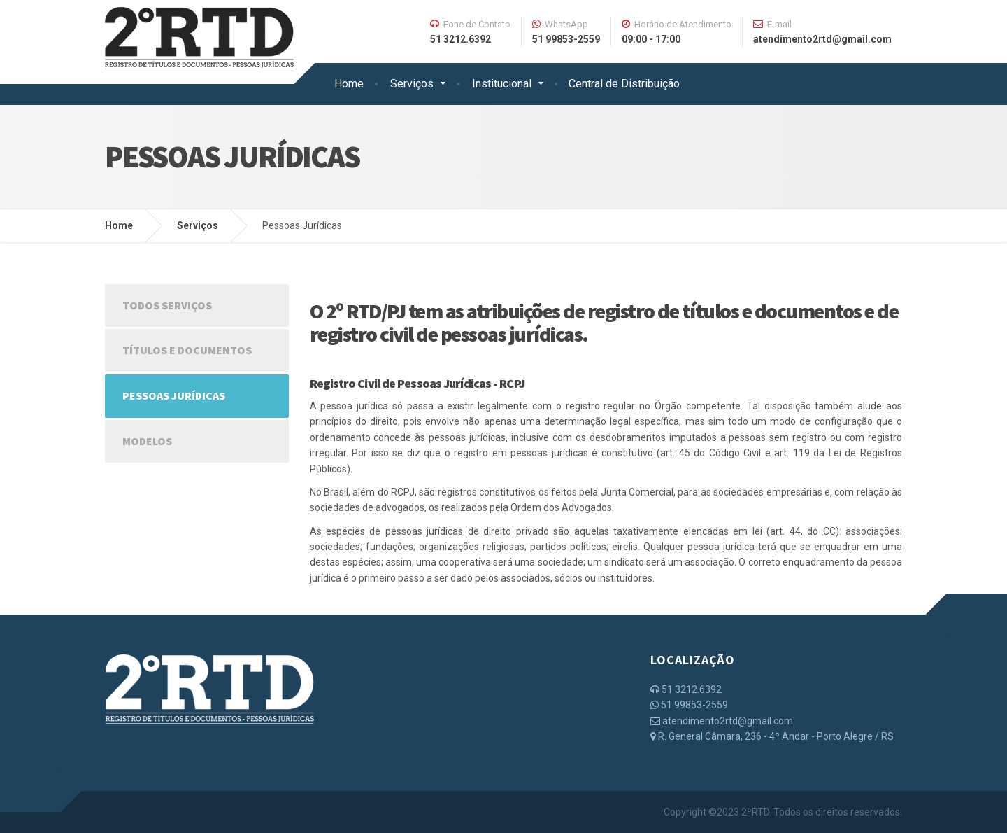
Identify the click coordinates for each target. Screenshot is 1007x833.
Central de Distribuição (624, 83)
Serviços (412, 83)
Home (349, 83)
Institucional (501, 83)
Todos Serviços (167, 305)
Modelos (147, 441)
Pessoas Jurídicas (173, 395)
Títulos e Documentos (187, 350)
